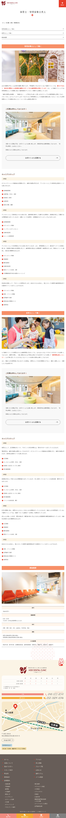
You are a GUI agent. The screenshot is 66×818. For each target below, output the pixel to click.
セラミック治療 (9, 799)
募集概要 (4, 37)
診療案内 (7, 780)
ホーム (3, 22)
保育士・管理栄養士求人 (15, 22)
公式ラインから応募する (33, 158)
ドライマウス (38, 791)
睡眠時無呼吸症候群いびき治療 (40, 800)
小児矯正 (37, 789)
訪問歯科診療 (38, 806)
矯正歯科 (37, 784)
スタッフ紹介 (8, 770)
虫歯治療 (7, 784)
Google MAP (7, 740)
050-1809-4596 (55, 698)
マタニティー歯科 (10, 807)
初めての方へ (8, 766)
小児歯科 (7, 791)
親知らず (7, 794)
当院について (8, 763)
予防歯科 (7, 786)
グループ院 (39, 766)
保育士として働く (7, 33)
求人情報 (7, 22)
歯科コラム (39, 773)
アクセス (39, 759)
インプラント (9, 796)
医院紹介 (7, 777)
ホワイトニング (9, 804)
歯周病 (7, 789)
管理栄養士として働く (8, 29)
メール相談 (39, 777)
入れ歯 (7, 802)
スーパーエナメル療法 (41, 803)
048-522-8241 (56, 694)
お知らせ (39, 770)
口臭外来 (37, 796)
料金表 (6, 773)
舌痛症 (37, 794)
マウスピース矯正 (40, 786)
